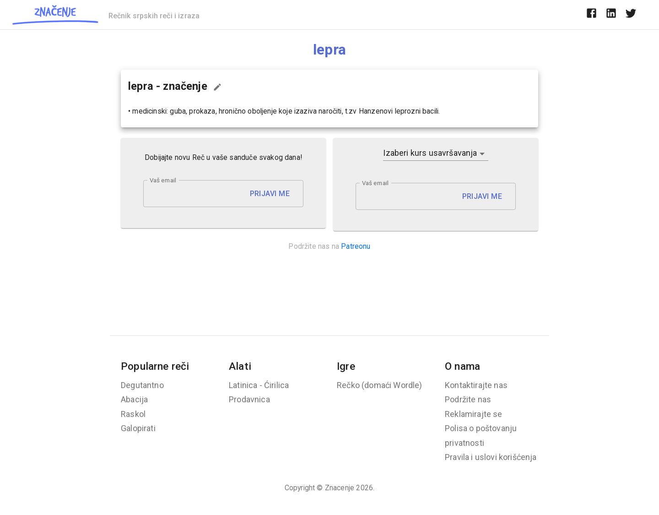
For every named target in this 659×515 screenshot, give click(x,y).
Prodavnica (249, 399)
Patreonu (355, 246)
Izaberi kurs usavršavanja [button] (430, 153)
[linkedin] (611, 14)
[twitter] (631, 14)
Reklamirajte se (473, 414)
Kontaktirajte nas (476, 385)
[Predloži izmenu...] (217, 87)
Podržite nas (468, 399)
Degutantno (142, 385)
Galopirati (138, 428)
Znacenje (339, 487)
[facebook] (591, 14)
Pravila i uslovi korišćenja (491, 457)
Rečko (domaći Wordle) (379, 385)
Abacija (134, 399)
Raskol (133, 414)
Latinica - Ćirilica (259, 385)
